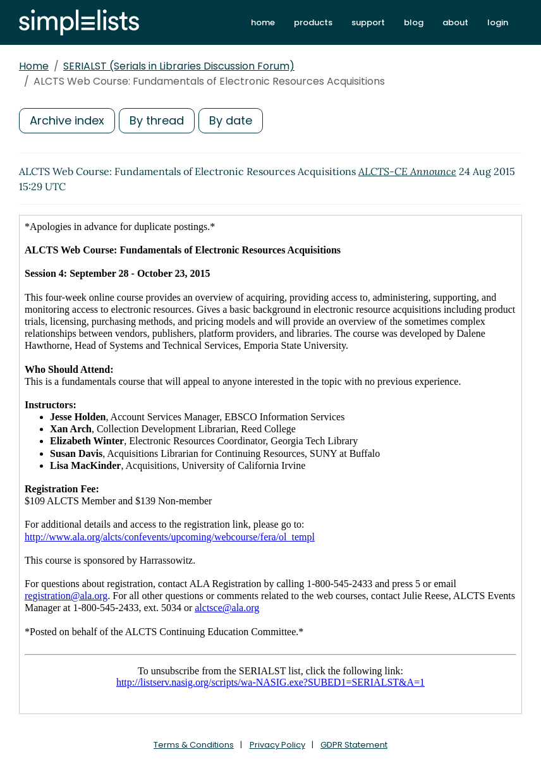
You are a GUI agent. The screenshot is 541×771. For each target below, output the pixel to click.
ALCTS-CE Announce (407, 171)
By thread (157, 120)
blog (413, 22)
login (497, 22)
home (263, 22)
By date (230, 120)
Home (34, 66)
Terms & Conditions (194, 745)
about (455, 22)
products (313, 22)
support (368, 22)
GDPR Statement (353, 745)
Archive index (67, 120)
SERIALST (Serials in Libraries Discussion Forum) (179, 66)
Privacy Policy (277, 745)
